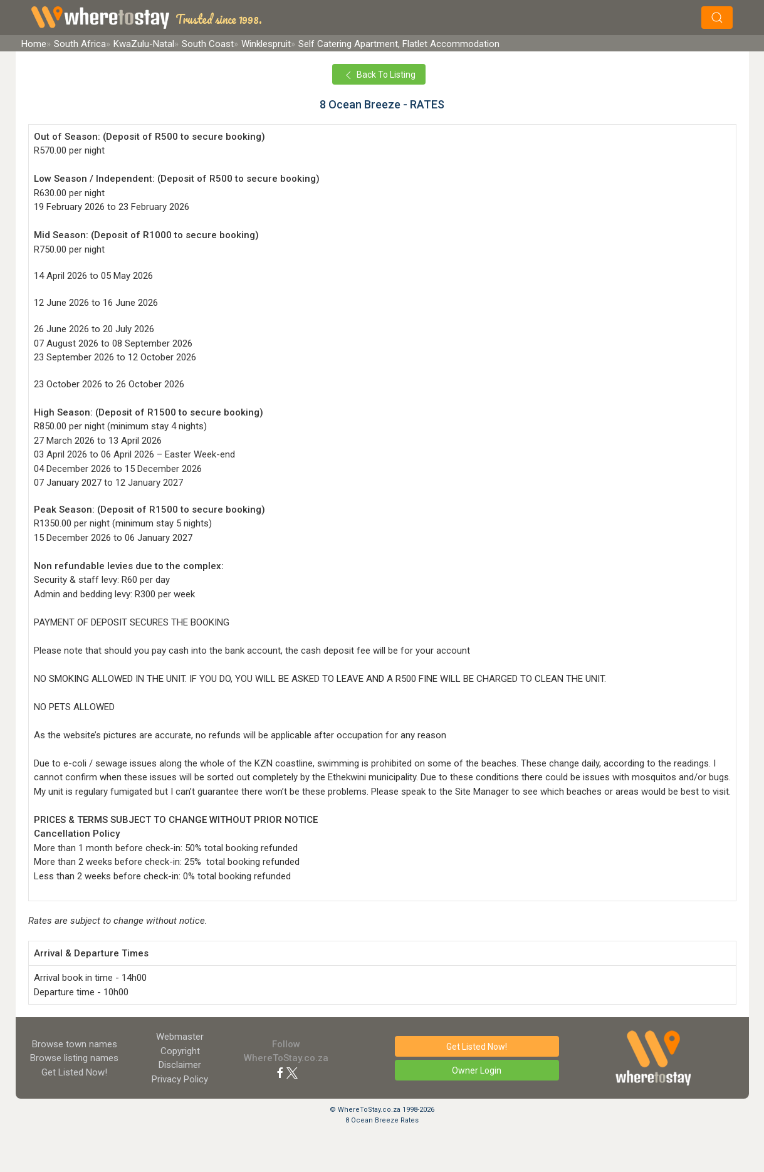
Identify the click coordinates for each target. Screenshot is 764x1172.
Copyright (180, 1051)
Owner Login (476, 1070)
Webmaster (180, 1036)
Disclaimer (180, 1064)
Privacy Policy (180, 1079)
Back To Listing (379, 75)
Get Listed (74, 1072)
